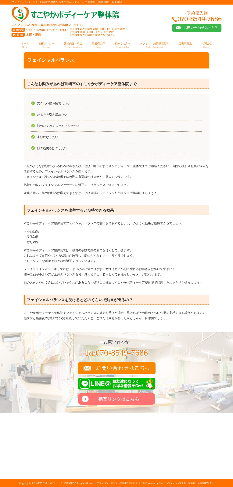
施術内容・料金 (73, 45)
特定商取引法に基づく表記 (133, 483)
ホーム (25, 45)
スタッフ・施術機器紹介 (154, 45)
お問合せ (206, 45)
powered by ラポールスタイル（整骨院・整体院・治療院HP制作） (181, 483)
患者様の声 (98, 45)
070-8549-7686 (116, 352)
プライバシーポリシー (108, 483)
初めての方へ (123, 45)
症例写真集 (185, 45)
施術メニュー (46, 45)
